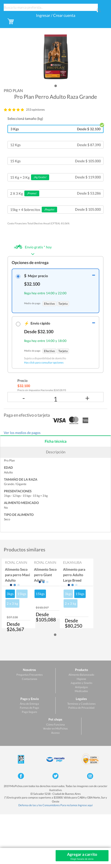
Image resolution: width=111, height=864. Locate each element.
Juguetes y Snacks (81, 682)
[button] (55, 86)
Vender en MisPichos (55, 728)
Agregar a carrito (82, 856)
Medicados (81, 691)
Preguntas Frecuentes (29, 674)
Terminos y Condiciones (81, 703)
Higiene (81, 678)
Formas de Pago (29, 707)
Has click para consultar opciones (44, 362)
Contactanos (29, 678)
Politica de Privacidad (81, 707)
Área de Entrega (29, 703)
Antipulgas (81, 687)
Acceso (55, 732)
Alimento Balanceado (81, 674)
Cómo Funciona (55, 724)
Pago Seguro (29, 711)
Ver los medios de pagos (22, 433)
